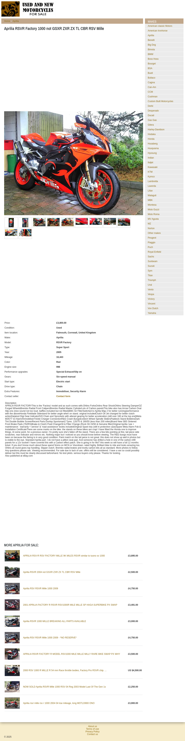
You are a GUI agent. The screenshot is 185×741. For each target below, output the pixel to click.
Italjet (150, 162)
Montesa (152, 205)
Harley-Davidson (156, 129)
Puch (150, 247)
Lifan (150, 190)
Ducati (151, 115)
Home (7, 21)
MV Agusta (153, 219)
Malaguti (152, 195)
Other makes (154, 233)
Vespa (151, 294)
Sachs (151, 256)
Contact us (92, 734)
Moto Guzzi (153, 209)
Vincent (151, 303)
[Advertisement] (35, 72)
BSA (150, 68)
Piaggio (151, 242)
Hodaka (151, 134)
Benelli (151, 40)
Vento (151, 289)
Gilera (151, 125)
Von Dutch (153, 308)
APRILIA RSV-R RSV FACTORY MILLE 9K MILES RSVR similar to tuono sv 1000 (64, 555)
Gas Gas (152, 120)
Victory (151, 299)
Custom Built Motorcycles (160, 101)
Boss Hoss (153, 59)
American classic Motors (160, 26)
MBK (150, 200)
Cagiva (151, 82)
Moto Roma (153, 214)
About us (92, 726)
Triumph (152, 280)
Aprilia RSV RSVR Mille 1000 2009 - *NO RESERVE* (50, 637)
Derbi (150, 106)
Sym (150, 270)
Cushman (152, 96)
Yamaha (152, 313)
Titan (150, 275)
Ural (150, 285)
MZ (149, 223)
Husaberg (153, 143)
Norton (151, 228)
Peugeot (152, 237)
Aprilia (16, 21)
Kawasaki (152, 167)
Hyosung (152, 153)
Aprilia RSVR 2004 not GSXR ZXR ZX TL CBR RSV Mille (51, 572)
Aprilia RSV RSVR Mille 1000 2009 (40, 588)
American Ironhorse (158, 30)
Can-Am (152, 87)
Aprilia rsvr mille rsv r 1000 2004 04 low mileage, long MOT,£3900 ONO (59, 703)
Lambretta (153, 181)
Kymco (151, 176)
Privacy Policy (93, 731)
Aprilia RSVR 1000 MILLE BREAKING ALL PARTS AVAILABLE (54, 621)
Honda (151, 139)
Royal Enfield (154, 252)
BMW (150, 54)
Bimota (151, 49)
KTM (150, 172)
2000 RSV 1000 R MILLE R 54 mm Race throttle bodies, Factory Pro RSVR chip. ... (65, 670)
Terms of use (92, 729)
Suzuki (151, 266)
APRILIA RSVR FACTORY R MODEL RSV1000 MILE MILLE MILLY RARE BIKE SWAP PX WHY (71, 654)
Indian (151, 157)
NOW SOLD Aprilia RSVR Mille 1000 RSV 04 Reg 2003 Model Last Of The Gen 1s (64, 686)
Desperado (153, 110)
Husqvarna (153, 148)
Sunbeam (152, 261)
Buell (150, 73)
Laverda (152, 186)
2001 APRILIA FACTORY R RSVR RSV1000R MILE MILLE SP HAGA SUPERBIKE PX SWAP (70, 605)
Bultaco (151, 77)
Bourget (152, 63)
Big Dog (152, 44)
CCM (150, 92)
